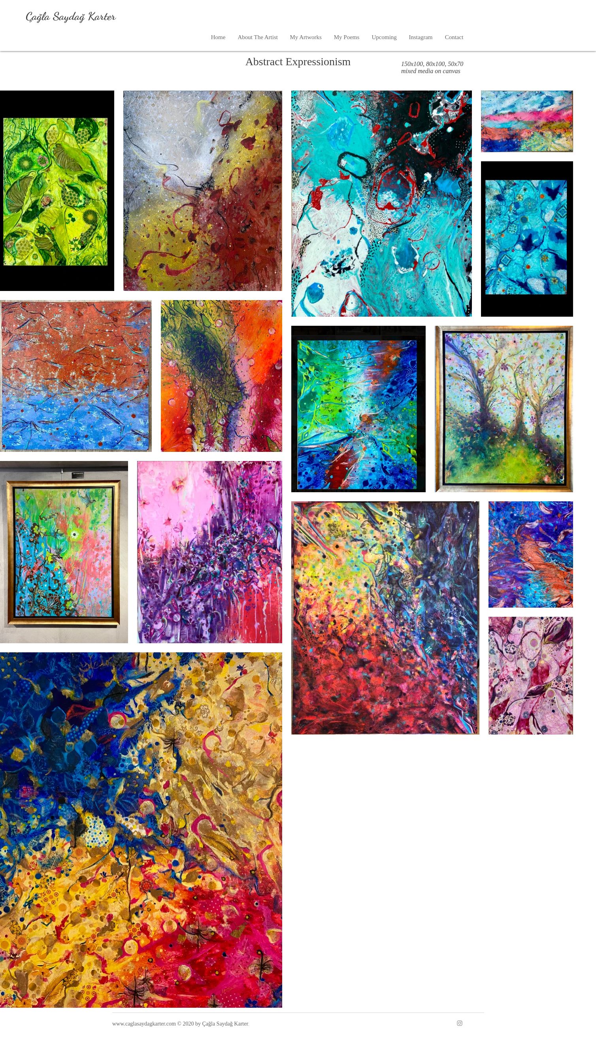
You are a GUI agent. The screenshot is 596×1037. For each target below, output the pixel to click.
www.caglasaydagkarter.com (144, 1024)
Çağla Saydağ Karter (71, 16)
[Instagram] (459, 1023)
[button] (306, 37)
